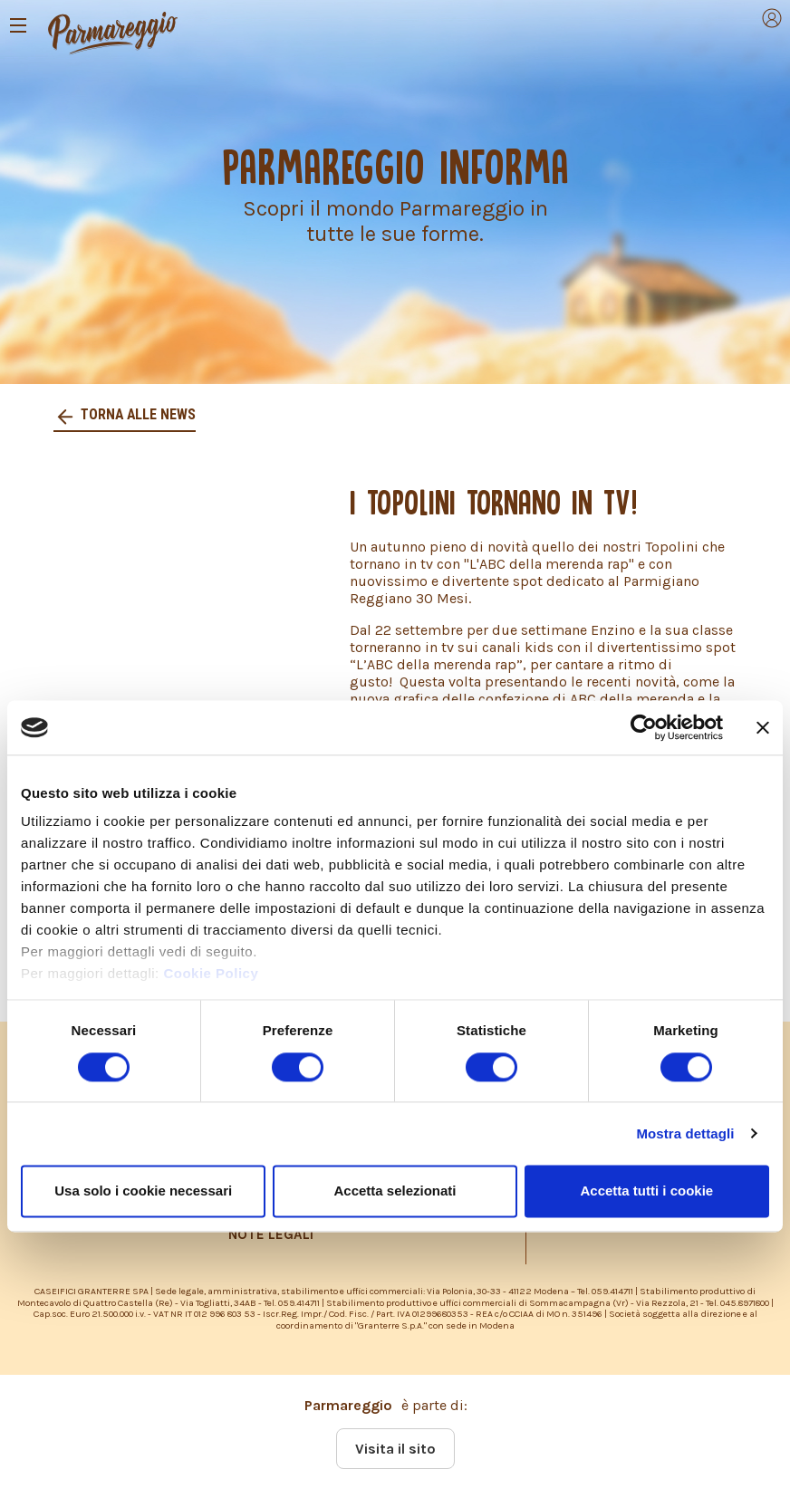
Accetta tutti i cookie (646, 1190)
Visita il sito (395, 1448)
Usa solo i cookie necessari (143, 1190)
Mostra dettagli (685, 1133)
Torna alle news (137, 414)
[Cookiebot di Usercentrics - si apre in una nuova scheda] (643, 727)
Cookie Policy (210, 974)
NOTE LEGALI (270, 1234)
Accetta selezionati (394, 1190)
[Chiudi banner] (762, 727)
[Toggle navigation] (18, 25)
